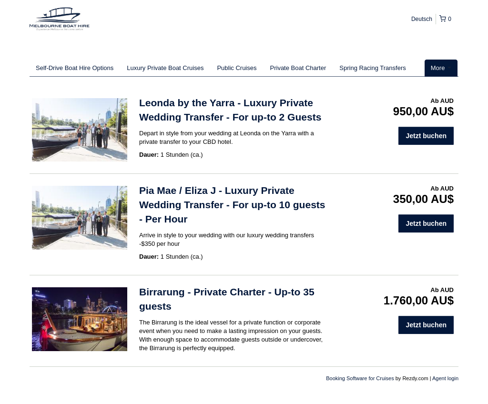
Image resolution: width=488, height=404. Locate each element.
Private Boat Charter (298, 67)
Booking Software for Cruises (361, 378)
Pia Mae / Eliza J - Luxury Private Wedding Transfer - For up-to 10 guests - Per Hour (232, 204)
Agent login (445, 378)
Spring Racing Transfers (372, 67)
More (441, 67)
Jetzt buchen (426, 136)
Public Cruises (236, 67)
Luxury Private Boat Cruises (165, 67)
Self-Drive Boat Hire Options (74, 67)
